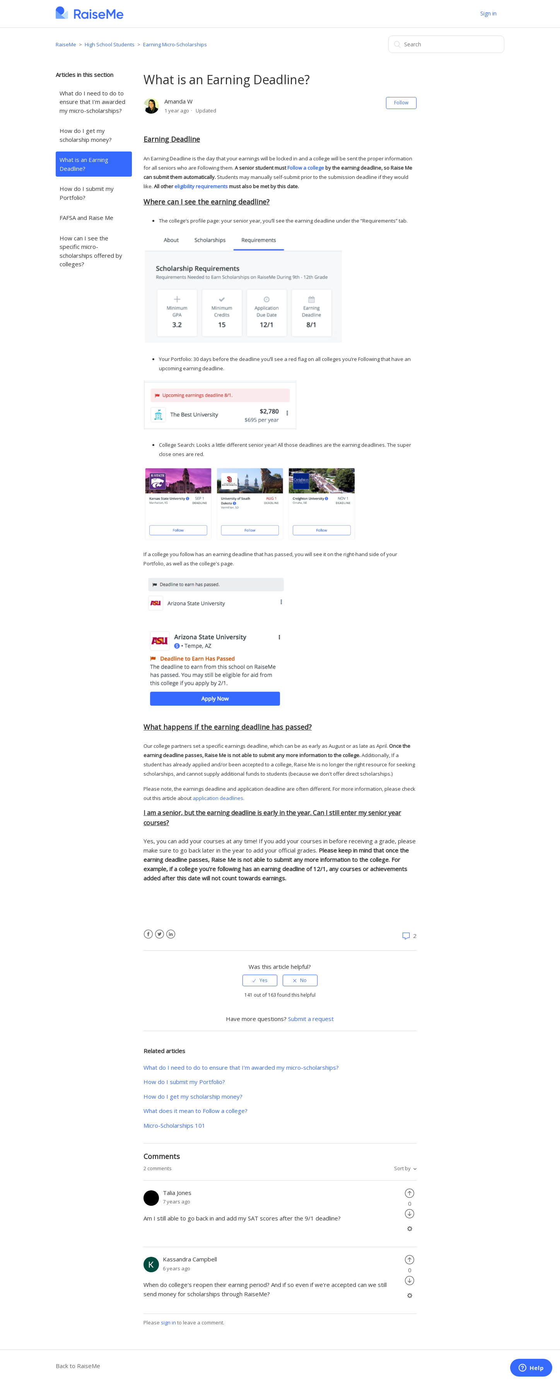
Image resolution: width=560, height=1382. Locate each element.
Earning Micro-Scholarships (175, 44)
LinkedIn (171, 934)
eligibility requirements (201, 186)
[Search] (446, 44)
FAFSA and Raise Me (86, 217)
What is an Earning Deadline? (84, 164)
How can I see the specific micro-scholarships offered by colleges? (91, 251)
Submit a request (311, 1019)
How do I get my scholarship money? (86, 135)
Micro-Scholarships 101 (174, 1125)
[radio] (259, 980)
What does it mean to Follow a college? (195, 1111)
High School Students (110, 44)
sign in (168, 1322)
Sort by (402, 1168)
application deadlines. (218, 798)
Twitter (159, 934)
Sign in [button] (488, 13)
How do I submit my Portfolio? (87, 193)
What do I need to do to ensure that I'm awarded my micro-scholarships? (92, 101)
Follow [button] (401, 102)
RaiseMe (66, 44)
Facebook (148, 934)
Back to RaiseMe (78, 1366)
